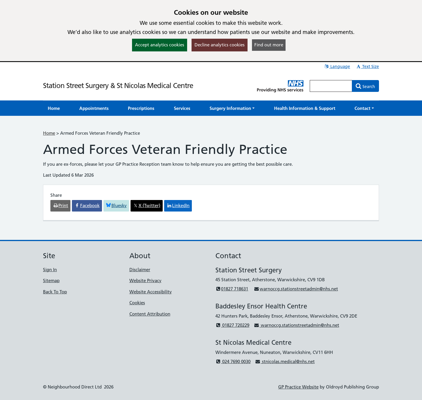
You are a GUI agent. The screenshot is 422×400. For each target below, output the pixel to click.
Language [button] (337, 66)
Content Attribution (149, 314)
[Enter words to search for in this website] (331, 86)
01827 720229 (232, 325)
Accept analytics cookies (159, 45)
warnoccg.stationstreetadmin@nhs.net (296, 289)
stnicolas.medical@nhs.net (284, 361)
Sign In (50, 269)
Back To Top (55, 292)
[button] (232, 108)
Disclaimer (139, 269)
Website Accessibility (150, 292)
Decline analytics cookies (219, 45)
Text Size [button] (367, 66)
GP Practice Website (298, 387)
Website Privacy (145, 280)
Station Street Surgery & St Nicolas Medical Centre (118, 85)
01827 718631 (231, 289)
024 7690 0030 (232, 361)
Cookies (137, 302)
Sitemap (51, 280)
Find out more (268, 45)
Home (49, 133)
